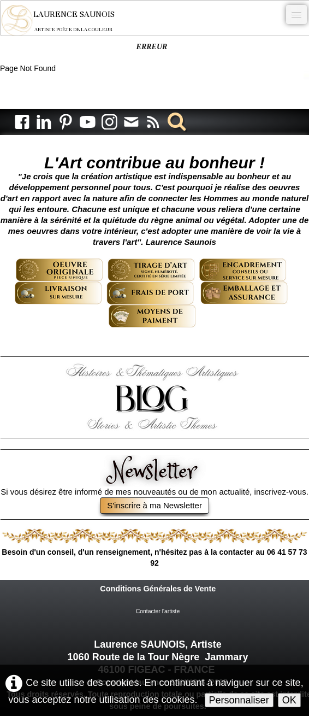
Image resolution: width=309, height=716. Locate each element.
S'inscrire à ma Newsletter (154, 505)
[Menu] (296, 14)
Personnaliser (239, 700)
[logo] (65, 20)
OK (289, 700)
